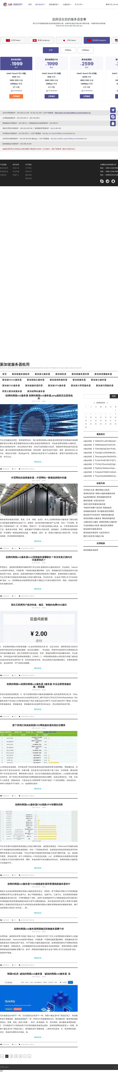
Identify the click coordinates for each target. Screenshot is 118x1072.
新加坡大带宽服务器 (81, 385)
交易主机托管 (99, 501)
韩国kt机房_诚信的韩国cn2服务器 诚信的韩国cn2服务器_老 (39, 974)
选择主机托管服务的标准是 (94, 504)
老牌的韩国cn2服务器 (27, 469)
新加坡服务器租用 (15, 364)
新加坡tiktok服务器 (12, 380)
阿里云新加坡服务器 (12, 391)
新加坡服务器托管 (80, 374)
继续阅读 (39, 462)
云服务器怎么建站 (90, 522)
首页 (4, 374)
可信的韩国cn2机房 (91, 525)
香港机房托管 (88, 493)
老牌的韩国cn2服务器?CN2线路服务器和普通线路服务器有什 (38, 884)
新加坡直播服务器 (103, 374)
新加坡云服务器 (42, 374)
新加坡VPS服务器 (57, 385)
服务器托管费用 (106, 525)
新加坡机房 (60, 374)
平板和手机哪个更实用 (92, 508)
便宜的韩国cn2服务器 (92, 518)
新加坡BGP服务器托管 (92, 529)
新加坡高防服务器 (58, 380)
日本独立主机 (88, 490)
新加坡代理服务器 (105, 385)
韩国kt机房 (107, 508)
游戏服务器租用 (89, 511)
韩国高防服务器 (107, 515)
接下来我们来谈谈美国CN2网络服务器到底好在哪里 (38, 725)
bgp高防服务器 (89, 497)
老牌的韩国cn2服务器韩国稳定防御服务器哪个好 (39, 929)
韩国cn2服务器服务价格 (105, 493)
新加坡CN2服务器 (11, 385)
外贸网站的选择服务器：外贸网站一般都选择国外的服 (38, 477)
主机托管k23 (104, 533)
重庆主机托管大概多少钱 (93, 536)
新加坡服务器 (79, 380)
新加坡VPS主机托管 (91, 515)
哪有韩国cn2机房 (102, 490)
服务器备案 (88, 501)
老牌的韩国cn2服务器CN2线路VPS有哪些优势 (39, 804)
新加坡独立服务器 (35, 380)
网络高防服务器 (108, 518)
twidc (44, 401)
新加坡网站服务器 (36, 391)
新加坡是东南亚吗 (90, 533)
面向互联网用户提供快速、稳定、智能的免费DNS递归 (39, 605)
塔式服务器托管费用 (105, 511)
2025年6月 (100, 403)
